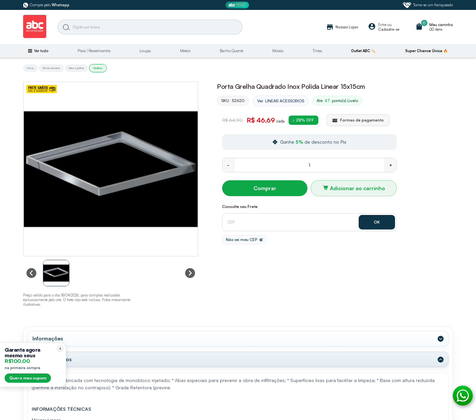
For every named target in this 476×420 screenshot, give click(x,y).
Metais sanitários (51, 68)
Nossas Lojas (342, 27)
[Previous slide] (31, 273)
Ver (280, 101)
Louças (145, 51)
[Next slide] (190, 273)
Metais (185, 51)
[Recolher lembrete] (60, 348)
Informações (47, 338)
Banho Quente (231, 51)
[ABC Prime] (238, 5)
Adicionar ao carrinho (357, 188)
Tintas (317, 51)
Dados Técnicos (52, 359)
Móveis (277, 51)
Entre (382, 24)
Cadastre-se (388, 29)
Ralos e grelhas (76, 68)
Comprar (265, 188)
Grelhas (97, 68)
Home (30, 68)
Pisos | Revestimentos (94, 51)
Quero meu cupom (27, 377)
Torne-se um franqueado (428, 5)
